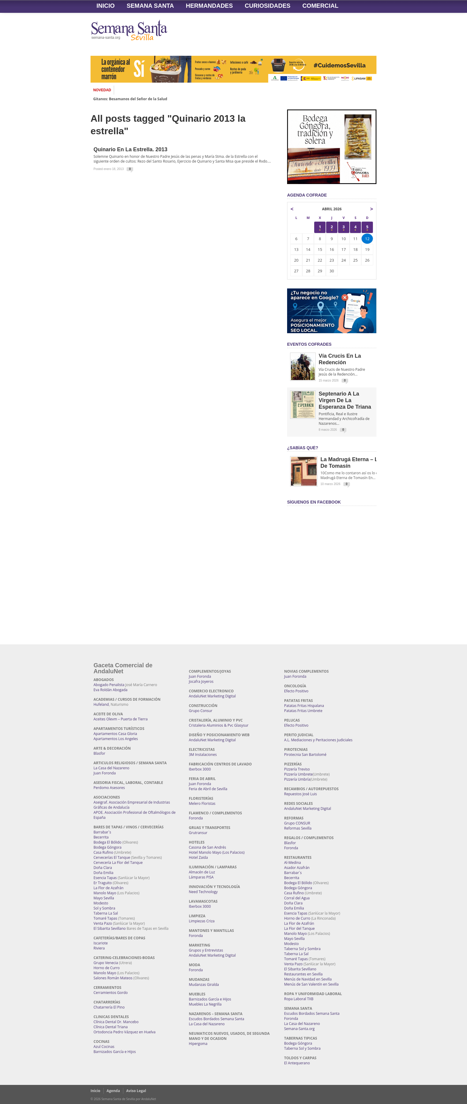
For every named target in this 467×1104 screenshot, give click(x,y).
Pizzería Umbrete (298, 774)
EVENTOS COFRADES (309, 344)
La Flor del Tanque (299, 928)
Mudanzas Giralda (204, 984)
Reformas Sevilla (298, 828)
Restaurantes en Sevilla (303, 974)
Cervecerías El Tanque (112, 857)
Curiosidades (267, 5)
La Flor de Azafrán (109, 887)
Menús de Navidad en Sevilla (308, 979)
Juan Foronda (105, 773)
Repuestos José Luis (300, 793)
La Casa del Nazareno (111, 768)
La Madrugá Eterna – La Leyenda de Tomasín (362, 462)
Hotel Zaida (198, 857)
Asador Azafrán (296, 867)
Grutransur (198, 832)
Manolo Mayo (105, 892)
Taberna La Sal (106, 913)
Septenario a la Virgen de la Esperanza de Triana (345, 400)
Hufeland (101, 704)
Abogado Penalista (109, 684)
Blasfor (99, 753)
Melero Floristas (202, 803)
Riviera (99, 948)
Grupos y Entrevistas (206, 950)
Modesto (101, 903)
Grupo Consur (200, 710)
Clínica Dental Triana (111, 1026)
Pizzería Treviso (297, 769)
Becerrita (101, 837)
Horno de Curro (107, 967)
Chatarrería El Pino (109, 1007)
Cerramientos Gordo (111, 992)
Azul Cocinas (104, 1046)
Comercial (320, 5)
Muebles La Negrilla (205, 1004)
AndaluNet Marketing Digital (212, 696)
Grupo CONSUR (297, 823)
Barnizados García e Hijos (115, 1051)
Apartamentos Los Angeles (116, 738)
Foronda (196, 818)
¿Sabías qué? (302, 447)
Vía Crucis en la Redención (340, 359)
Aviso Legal (136, 1090)
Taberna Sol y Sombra (302, 948)
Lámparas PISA (201, 877)
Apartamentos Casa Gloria (115, 733)
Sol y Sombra (104, 908)
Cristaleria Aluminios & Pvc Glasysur (218, 725)
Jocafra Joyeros (201, 681)
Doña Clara (103, 867)
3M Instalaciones (203, 754)
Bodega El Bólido (108, 842)
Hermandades (209, 5)
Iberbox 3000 (200, 769)
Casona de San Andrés (207, 847)
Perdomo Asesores (109, 787)
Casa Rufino (103, 852)
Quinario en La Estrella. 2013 (130, 149)
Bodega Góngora (108, 847)
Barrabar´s (102, 832)
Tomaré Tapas (105, 918)
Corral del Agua (297, 898)
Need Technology (203, 891)
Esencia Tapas (105, 877)
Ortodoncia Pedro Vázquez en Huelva (124, 1031)
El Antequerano (297, 1063)
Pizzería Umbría (297, 779)
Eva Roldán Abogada (110, 689)
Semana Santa (150, 5)
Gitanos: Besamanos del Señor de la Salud (130, 99)
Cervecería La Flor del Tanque (118, 862)
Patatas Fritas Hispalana (304, 705)
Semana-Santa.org (299, 1028)
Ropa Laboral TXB (298, 998)
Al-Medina (292, 862)
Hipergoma (198, 1043)
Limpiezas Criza (201, 921)
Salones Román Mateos (113, 978)
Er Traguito (103, 882)
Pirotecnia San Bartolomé (305, 754)
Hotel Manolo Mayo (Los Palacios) (217, 852)
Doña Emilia (103, 872)
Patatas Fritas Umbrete (303, 710)
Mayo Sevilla (104, 898)
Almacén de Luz (202, 872)
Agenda (113, 1090)
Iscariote (101, 943)
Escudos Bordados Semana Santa (216, 1018)
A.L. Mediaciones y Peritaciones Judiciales (318, 739)
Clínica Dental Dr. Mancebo (116, 1021)
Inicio (105, 5)
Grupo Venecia (106, 962)
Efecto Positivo (296, 691)
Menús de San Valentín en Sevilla (311, 984)
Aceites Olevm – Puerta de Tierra (121, 719)
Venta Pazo (103, 923)
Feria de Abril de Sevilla (208, 788)
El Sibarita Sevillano (110, 928)
